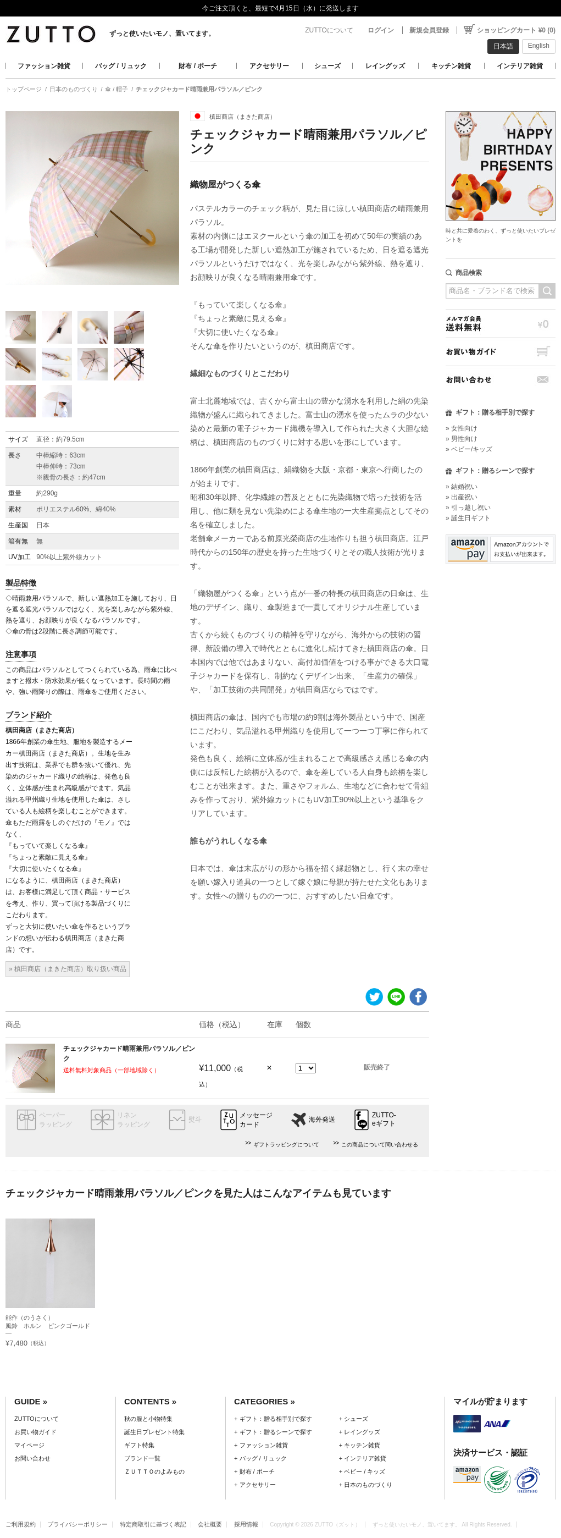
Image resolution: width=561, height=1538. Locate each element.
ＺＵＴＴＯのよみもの (154, 1471)
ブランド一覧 (142, 1458)
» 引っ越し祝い (468, 507)
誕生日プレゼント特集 (154, 1432)
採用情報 (246, 1524)
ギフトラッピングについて (286, 1145)
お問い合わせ (501, 380)
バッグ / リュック (121, 66)
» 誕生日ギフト (468, 518)
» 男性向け (461, 439)
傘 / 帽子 (116, 89)
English (538, 45)
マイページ (29, 1445)
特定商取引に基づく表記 (153, 1524)
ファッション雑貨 (44, 66)
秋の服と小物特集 (148, 1418)
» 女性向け (461, 428)
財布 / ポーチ (198, 66)
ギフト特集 (139, 1445)
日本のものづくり (73, 89)
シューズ (327, 66)
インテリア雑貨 (520, 66)
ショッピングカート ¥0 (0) (516, 30)
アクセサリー (269, 66)
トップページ (23, 89)
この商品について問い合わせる (379, 1145)
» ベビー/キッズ (469, 449)
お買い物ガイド (501, 352)
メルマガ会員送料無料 (501, 324)
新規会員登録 (429, 30)
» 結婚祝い (461, 486)
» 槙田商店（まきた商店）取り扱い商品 (67, 969)
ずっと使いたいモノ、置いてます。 (162, 33)
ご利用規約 (20, 1524)
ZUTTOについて (329, 30)
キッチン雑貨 (451, 66)
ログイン (381, 30)
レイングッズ (385, 66)
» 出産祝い (461, 497)
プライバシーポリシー (77, 1524)
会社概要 (210, 1524)
